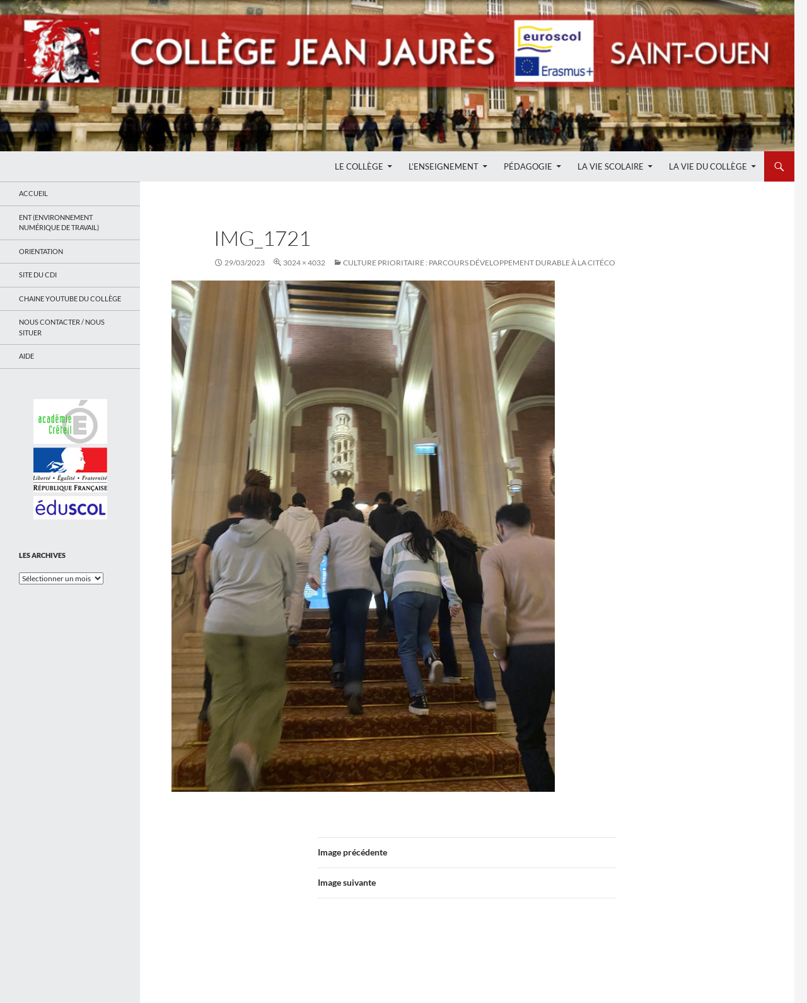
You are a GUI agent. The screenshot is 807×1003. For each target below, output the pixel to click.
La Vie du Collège (708, 166)
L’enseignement (444, 166)
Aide (26, 356)
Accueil (33, 193)
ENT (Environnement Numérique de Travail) (59, 222)
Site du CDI (38, 274)
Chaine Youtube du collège (70, 298)
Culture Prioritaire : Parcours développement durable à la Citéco (479, 262)
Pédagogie (528, 166)
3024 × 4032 (304, 262)
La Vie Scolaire (611, 166)
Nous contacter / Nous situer (62, 327)
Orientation (41, 251)
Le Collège (359, 166)
